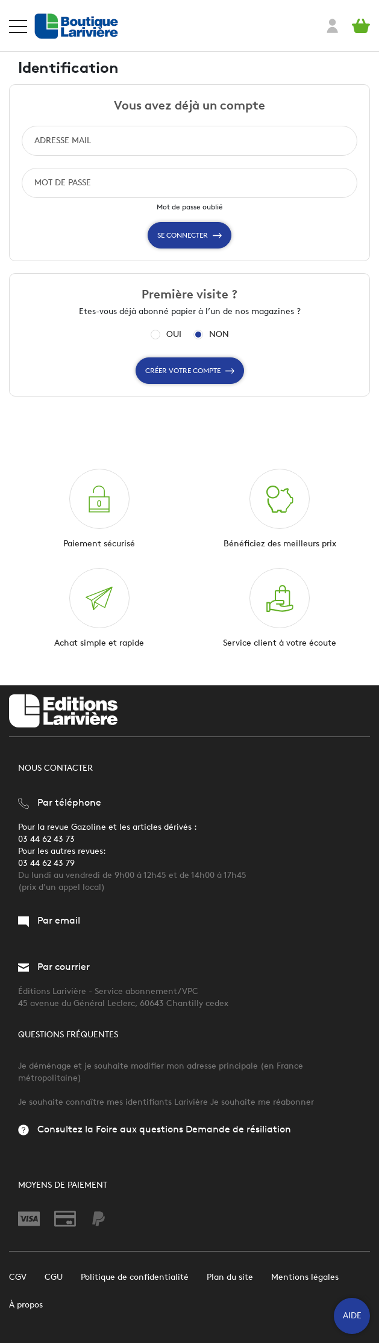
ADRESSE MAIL (62, 140)
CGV (18, 1277)
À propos (26, 1305)
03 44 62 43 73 (46, 839)
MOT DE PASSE (62, 183)
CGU (54, 1277)
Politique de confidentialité (135, 1277)
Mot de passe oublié (190, 206)
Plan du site (230, 1277)
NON (219, 334)
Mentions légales (305, 1277)
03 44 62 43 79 (46, 863)
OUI (173, 334)
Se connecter (189, 235)
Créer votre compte (189, 370)
